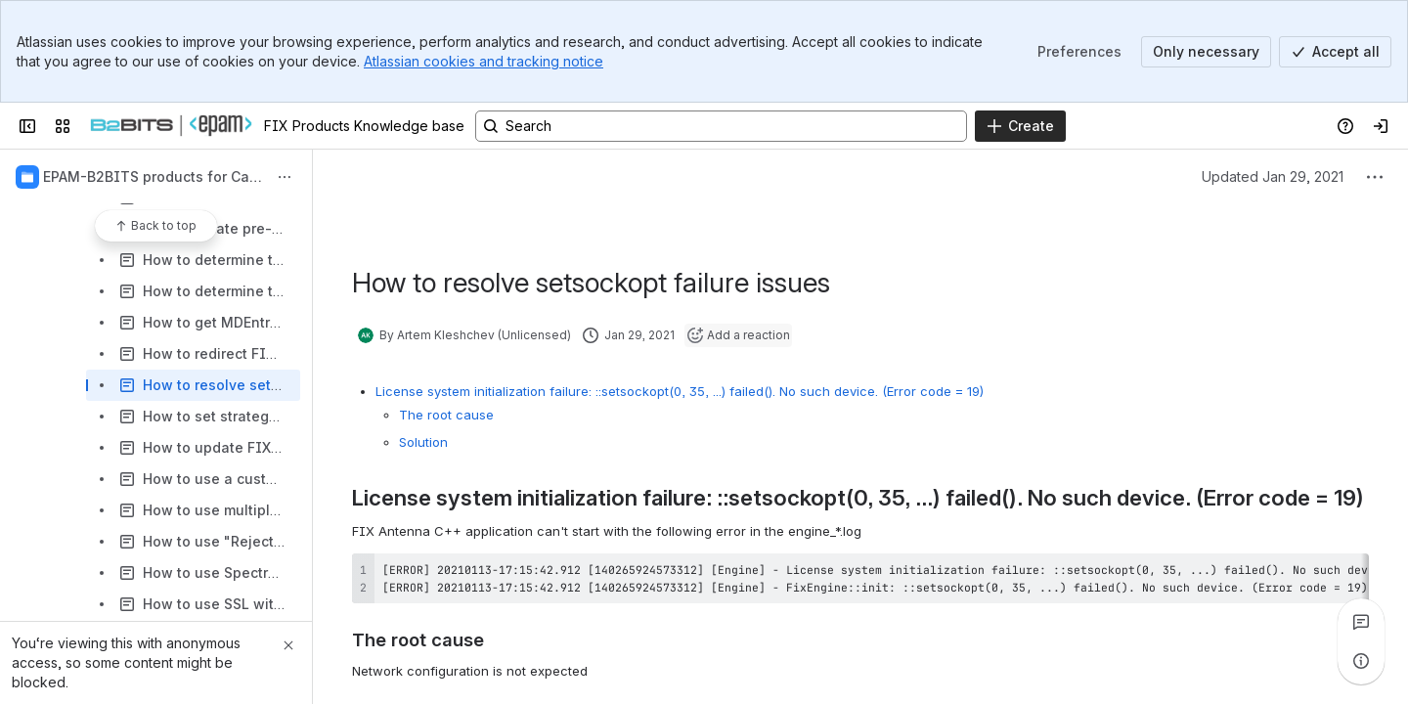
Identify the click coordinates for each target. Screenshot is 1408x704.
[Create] (1020, 126)
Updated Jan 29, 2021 (1272, 176)
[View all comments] (1361, 622)
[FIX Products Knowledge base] (171, 126)
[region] (860, 577)
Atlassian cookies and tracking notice (483, 61)
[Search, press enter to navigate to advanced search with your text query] (721, 126)
